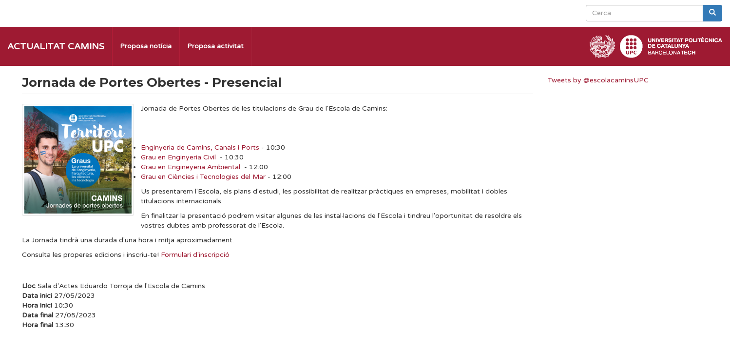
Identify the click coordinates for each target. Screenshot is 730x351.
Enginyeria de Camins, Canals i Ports (200, 147)
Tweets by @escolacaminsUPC (598, 80)
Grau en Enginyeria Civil (178, 157)
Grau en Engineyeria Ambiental (190, 167)
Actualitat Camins (55, 46)
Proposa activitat (215, 46)
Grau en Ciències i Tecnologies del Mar (203, 177)
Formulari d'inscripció (195, 255)
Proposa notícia (146, 46)
